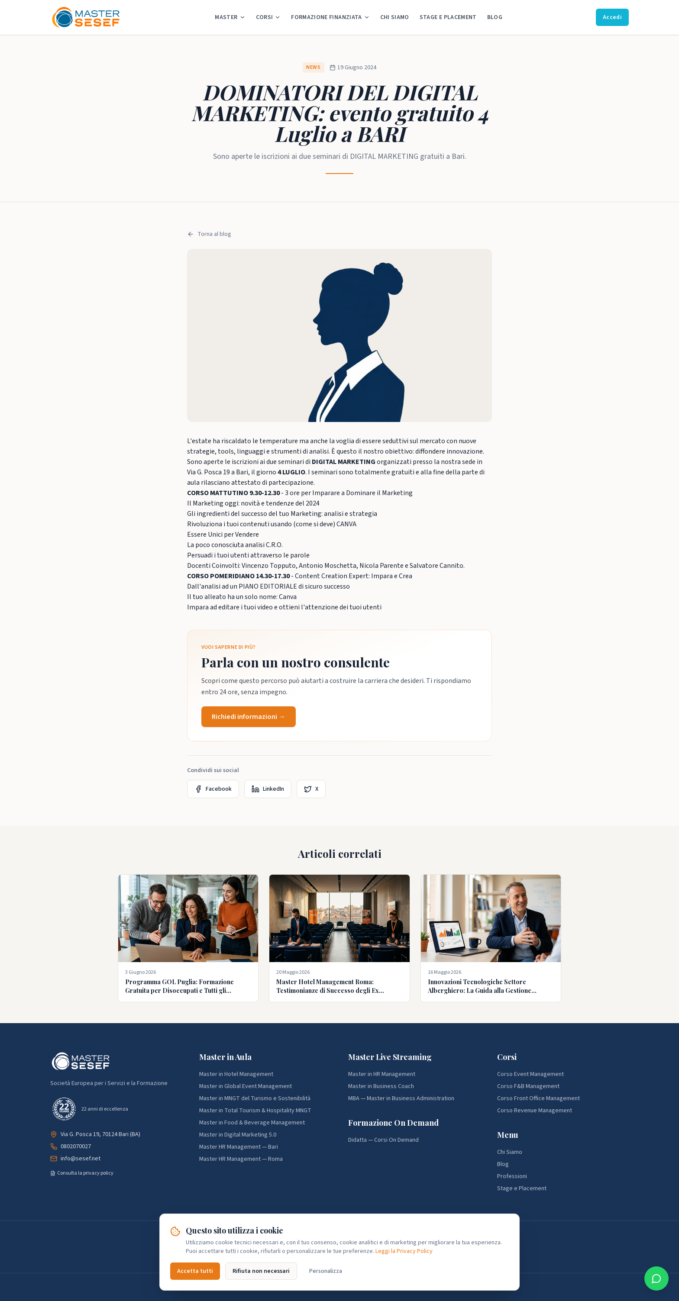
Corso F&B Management (528, 1086)
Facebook (213, 789)
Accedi (612, 17)
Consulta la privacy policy (81, 1173)
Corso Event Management (530, 1074)
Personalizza (325, 1271)
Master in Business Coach (381, 1086)
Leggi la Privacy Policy (404, 1251)
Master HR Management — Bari (238, 1147)
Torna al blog (209, 234)
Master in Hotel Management (236, 1074)
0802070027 (76, 1146)
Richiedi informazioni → (248, 716)
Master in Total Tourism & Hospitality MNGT (255, 1110)
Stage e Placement (448, 17)
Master (230, 17)
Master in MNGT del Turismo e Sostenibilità (254, 1098)
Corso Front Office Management (538, 1098)
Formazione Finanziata (330, 17)
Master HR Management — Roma (241, 1159)
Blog (494, 17)
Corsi (268, 17)
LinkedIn (268, 789)
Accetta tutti (195, 1271)
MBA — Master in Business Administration (401, 1098)
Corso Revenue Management (534, 1110)
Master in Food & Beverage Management (252, 1122)
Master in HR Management (381, 1074)
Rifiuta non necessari (261, 1271)
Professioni (512, 1176)
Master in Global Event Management (245, 1086)
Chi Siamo (394, 17)
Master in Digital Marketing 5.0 (237, 1134)
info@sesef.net (80, 1158)
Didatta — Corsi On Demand (383, 1140)
